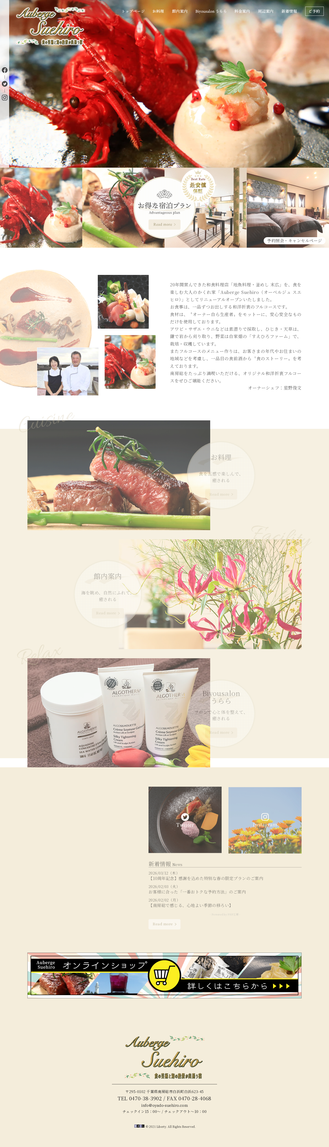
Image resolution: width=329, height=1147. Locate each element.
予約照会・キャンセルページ (294, 240)
